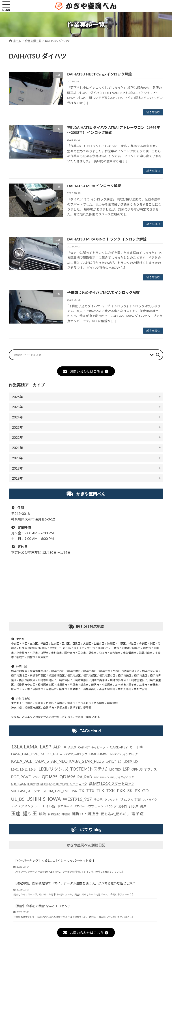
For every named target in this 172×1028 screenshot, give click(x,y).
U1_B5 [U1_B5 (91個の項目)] (18, 799)
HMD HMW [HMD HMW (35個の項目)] (98, 754)
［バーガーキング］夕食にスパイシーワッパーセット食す (54, 861)
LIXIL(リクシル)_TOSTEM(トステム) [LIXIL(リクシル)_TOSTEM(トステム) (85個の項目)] (73, 769)
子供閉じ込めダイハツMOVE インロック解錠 (103, 292)
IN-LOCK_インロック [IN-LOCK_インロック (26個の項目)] (124, 754)
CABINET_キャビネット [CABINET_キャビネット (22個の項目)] (93, 747)
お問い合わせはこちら (85, 371)
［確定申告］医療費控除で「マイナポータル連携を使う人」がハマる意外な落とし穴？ (74, 883)
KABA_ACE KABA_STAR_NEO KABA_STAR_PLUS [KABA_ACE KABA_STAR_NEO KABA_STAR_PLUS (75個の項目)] (57, 761)
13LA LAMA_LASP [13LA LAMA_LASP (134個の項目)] (31, 747)
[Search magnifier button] (158, 355)
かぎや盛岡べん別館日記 (86, 845)
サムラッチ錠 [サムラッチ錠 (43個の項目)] (130, 799)
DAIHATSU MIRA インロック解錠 (94, 186)
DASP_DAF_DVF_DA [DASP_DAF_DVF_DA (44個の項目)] (28, 754)
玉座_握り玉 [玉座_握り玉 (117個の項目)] (24, 813)
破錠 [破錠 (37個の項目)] (42, 814)
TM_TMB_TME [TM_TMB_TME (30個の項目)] (58, 791)
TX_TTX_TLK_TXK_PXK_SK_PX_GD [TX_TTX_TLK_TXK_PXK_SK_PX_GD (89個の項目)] (114, 790)
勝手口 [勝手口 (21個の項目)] (122, 806)
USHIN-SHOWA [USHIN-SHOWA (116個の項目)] (43, 799)
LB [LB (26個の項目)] (119, 762)
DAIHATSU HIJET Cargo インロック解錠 (99, 74)
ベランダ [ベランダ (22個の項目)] (110, 806)
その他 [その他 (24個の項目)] (98, 799)
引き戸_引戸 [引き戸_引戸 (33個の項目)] (137, 806)
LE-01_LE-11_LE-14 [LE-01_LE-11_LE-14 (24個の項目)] (24, 769)
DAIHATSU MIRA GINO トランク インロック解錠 (106, 239)
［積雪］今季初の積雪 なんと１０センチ (42, 906)
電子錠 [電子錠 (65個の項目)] (137, 813)
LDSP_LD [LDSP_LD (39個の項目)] (130, 762)
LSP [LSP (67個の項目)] (126, 769)
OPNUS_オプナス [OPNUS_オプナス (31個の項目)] (144, 769)
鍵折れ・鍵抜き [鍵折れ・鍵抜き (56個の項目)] (85, 813)
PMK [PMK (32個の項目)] (36, 777)
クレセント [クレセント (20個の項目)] (111, 799)
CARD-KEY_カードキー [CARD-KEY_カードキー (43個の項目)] (128, 747)
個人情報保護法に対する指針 (32, 952)
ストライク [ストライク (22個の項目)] (150, 799)
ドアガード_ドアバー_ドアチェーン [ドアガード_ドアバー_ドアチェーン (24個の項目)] (80, 806)
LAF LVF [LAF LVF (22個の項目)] (111, 762)
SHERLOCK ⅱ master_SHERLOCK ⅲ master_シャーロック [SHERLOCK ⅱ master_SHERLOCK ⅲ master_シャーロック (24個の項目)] (49, 784)
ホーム (19, 949)
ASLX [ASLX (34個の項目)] (72, 747)
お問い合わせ (70, 952)
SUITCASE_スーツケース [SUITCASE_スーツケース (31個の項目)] (28, 791)
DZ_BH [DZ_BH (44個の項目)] (52, 754)
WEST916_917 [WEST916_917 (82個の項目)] (77, 799)
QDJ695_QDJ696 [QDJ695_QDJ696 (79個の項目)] (58, 776)
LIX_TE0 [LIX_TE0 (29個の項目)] (115, 769)
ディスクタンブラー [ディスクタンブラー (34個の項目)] (25, 806)
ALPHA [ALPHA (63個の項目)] (59, 746)
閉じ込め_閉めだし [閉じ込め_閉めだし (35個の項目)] (115, 814)
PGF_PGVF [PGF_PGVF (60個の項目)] (21, 776)
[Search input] (80, 355)
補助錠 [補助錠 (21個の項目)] (66, 814)
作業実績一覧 (72, 949)
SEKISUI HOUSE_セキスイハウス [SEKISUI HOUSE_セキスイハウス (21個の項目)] (114, 777)
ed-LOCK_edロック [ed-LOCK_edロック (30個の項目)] (73, 754)
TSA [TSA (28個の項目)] (74, 791)
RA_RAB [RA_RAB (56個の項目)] (84, 777)
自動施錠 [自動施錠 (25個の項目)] (54, 814)
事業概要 (138, 949)
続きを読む (153, 112)
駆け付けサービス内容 (107, 949)
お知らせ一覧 (44, 949)
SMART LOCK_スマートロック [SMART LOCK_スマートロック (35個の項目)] (112, 783)
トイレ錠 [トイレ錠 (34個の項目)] (49, 806)
